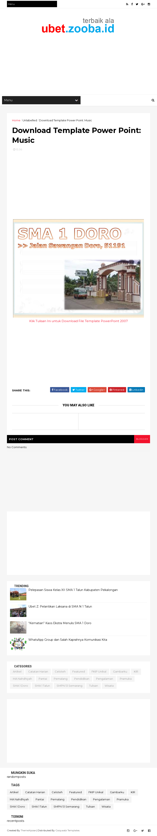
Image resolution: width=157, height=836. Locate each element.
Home (16, 120)
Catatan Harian (38, 671)
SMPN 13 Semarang (69, 685)
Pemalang (60, 678)
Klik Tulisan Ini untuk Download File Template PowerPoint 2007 (78, 321)
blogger (142, 439)
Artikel (17, 671)
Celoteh (60, 671)
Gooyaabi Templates (67, 830)
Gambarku (120, 671)
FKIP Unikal (99, 671)
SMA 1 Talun (42, 685)
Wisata (109, 685)
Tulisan (93, 685)
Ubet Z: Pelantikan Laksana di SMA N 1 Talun (60, 606)
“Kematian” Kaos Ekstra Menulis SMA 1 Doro (59, 623)
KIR (136, 671)
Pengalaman (104, 678)
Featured (78, 671)
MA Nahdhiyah (22, 678)
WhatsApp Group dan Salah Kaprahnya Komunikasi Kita (67, 640)
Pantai (43, 678)
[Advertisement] (78, 61)
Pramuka (126, 678)
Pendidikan (81, 678)
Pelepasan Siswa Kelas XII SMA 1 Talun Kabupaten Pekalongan (73, 590)
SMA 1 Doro (20, 685)
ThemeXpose (28, 830)
